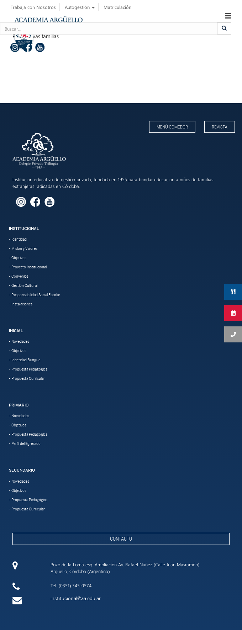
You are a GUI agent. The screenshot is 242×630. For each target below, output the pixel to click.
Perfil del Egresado (26, 443)
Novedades (20, 341)
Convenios (19, 276)
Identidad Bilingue (25, 360)
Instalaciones (21, 304)
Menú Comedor (172, 127)
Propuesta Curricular (28, 378)
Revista (219, 127)
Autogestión (80, 7)
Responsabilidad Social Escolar (35, 295)
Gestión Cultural (24, 285)
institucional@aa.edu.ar (76, 598)
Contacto (121, 539)
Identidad (19, 239)
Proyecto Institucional (29, 267)
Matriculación (117, 7)
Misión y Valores (24, 248)
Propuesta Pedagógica (29, 369)
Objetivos (18, 258)
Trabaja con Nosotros (33, 7)
